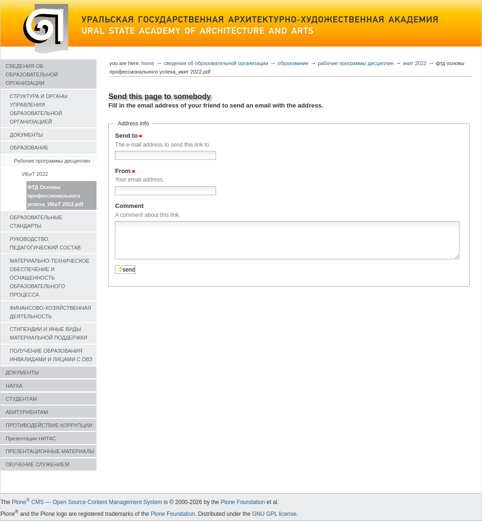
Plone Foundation (243, 502)
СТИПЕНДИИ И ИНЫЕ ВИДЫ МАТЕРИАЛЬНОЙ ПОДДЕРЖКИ (49, 333)
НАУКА (14, 386)
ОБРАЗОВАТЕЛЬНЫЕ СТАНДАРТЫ (36, 222)
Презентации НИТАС (31, 438)
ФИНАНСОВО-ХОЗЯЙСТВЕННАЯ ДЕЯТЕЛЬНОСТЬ (50, 312)
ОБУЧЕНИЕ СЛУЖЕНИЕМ (37, 464)
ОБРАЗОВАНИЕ (29, 147)
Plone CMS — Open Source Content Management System (87, 502)
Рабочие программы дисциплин (52, 161)
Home (147, 63)
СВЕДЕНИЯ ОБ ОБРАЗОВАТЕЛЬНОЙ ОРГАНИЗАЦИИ (32, 74)
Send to (126, 135)
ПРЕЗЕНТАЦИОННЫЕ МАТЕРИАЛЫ (50, 451)
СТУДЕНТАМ (21, 399)
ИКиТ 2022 (35, 174)
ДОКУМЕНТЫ (26, 135)
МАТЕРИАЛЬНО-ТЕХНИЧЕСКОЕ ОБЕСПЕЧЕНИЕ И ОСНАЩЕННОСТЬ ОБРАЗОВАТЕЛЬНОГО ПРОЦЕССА (49, 278)
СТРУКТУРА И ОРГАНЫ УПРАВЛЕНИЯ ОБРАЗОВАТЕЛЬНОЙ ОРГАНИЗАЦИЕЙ (39, 108)
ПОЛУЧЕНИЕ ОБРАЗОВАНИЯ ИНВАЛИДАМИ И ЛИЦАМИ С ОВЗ (51, 355)
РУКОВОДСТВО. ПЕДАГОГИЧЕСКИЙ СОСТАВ (45, 243)
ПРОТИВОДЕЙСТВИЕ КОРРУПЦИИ (49, 425)
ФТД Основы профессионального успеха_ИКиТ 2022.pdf (55, 195)
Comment (129, 205)
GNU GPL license (274, 514)
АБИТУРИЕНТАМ (27, 412)
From (122, 170)
